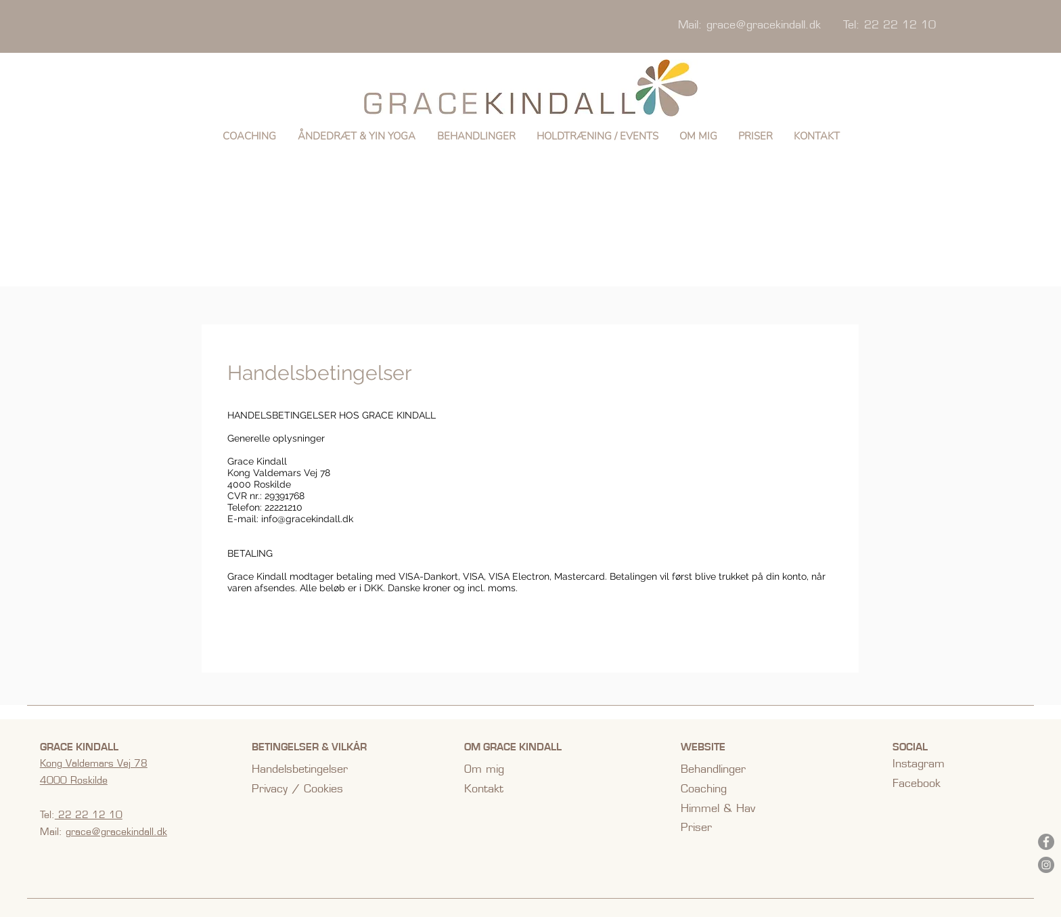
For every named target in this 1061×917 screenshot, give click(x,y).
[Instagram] (1046, 865)
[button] (356, 136)
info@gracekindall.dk (307, 518)
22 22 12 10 (88, 815)
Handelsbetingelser (300, 769)
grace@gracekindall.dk (763, 24)
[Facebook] (1046, 842)
